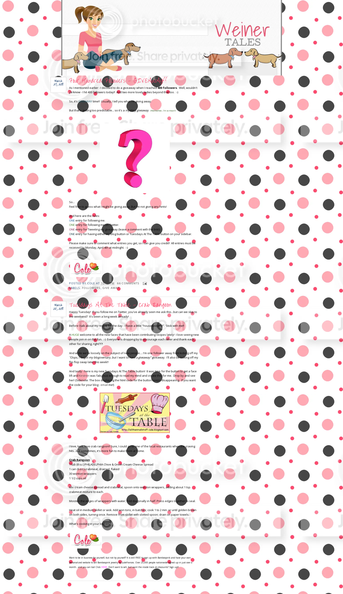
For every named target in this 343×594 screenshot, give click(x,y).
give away (110, 288)
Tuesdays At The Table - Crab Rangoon (120, 305)
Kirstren (84, 376)
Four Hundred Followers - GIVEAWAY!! (118, 81)
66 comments (128, 283)
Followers (91, 288)
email (104, 385)
